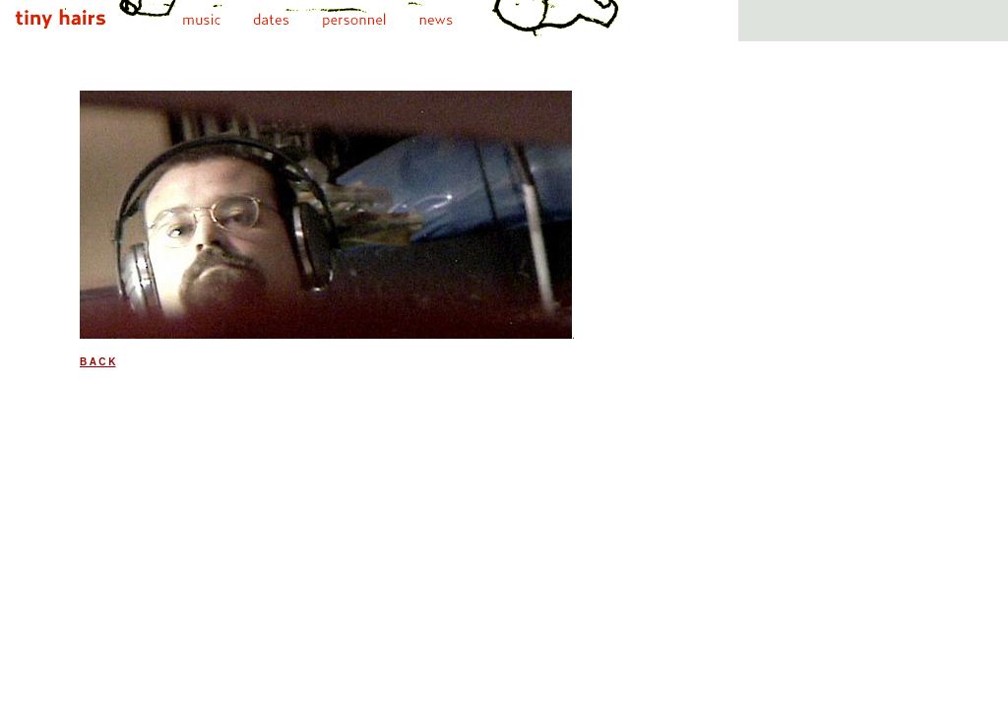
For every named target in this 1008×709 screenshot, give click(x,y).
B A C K (97, 361)
